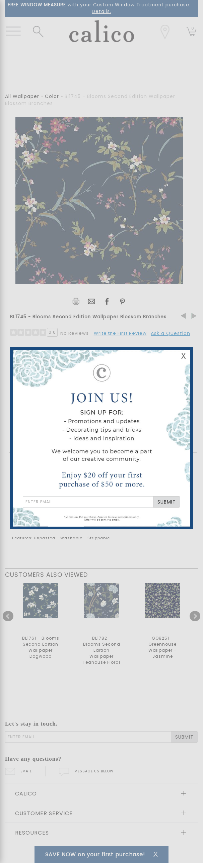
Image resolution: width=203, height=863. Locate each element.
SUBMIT (166, 502)
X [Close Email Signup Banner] (183, 356)
